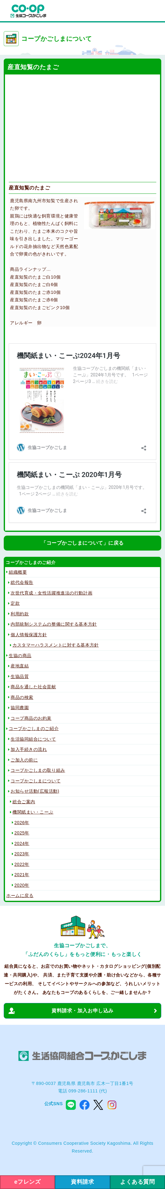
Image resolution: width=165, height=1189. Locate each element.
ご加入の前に (24, 759)
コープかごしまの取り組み (38, 770)
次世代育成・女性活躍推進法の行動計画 (51, 592)
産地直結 (20, 665)
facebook (85, 1105)
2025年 (21, 832)
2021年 (21, 874)
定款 (15, 603)
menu (153, 11)
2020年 (21, 885)
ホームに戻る (19, 895)
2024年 (21, 843)
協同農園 (20, 707)
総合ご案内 (23, 801)
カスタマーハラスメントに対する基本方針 (55, 644)
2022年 (21, 864)
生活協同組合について (33, 739)
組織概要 (18, 572)
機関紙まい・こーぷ (32, 811)
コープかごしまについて (36, 780)
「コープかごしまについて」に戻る (82, 543)
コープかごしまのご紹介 (34, 728)
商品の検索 (22, 697)
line (71, 1105)
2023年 (21, 853)
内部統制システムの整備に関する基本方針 (54, 624)
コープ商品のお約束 (31, 718)
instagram (112, 1105)
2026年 (21, 822)
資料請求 (82, 1182)
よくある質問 (137, 1182)
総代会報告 (22, 582)
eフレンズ (27, 1182)
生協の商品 (20, 655)
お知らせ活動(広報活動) (35, 791)
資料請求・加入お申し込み (82, 1010)
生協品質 (20, 676)
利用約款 (20, 613)
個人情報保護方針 (29, 634)
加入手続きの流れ (29, 749)
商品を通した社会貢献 (33, 686)
